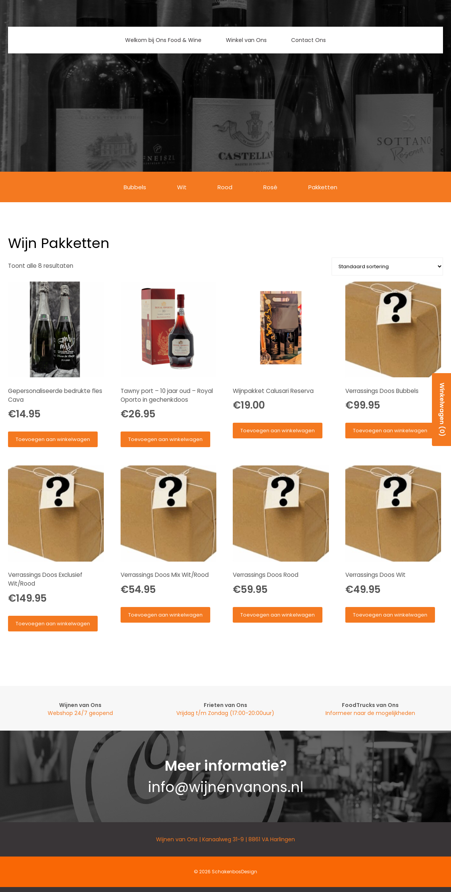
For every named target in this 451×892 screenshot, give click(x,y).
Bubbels (135, 187)
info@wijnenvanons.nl (225, 787)
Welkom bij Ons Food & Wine (163, 40)
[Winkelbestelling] (387, 266)
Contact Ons (308, 40)
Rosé (270, 187)
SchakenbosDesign (234, 871)
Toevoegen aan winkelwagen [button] (53, 439)
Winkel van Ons (246, 40)
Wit (182, 187)
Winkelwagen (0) (442, 409)
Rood (224, 187)
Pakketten (322, 187)
